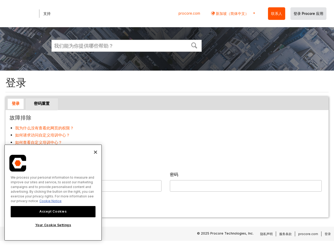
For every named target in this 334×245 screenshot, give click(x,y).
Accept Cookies (53, 211)
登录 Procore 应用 (308, 14)
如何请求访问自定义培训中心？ (42, 135)
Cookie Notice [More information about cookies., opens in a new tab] (50, 201)
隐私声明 (266, 234)
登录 (16, 103)
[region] (53, 192)
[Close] (95, 152)
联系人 (276, 14)
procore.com (189, 13)
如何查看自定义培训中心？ (38, 142)
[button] (194, 45)
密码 (174, 174)
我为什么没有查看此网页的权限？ (44, 128)
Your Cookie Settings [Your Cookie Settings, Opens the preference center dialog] (53, 225)
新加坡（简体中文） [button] (232, 13)
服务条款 (285, 234)
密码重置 (42, 103)
